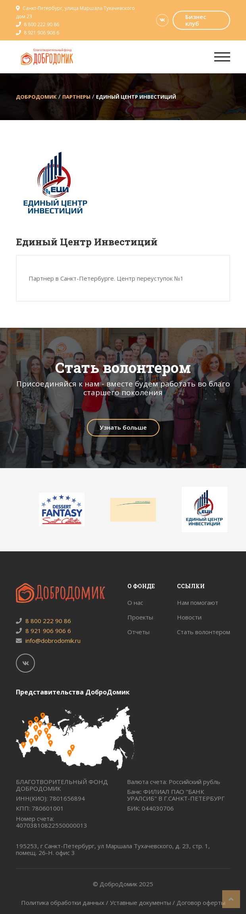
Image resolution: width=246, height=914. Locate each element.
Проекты (140, 617)
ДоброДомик (36, 96)
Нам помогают (197, 602)
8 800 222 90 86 (41, 24)
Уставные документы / (143, 902)
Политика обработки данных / (65, 902)
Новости (189, 617)
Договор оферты (201, 902)
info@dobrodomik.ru (48, 640)
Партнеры (76, 96)
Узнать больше (123, 427)
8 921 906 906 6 (41, 32)
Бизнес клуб (195, 20)
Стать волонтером (203, 632)
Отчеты (138, 632)
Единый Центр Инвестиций (136, 96)
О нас (135, 602)
